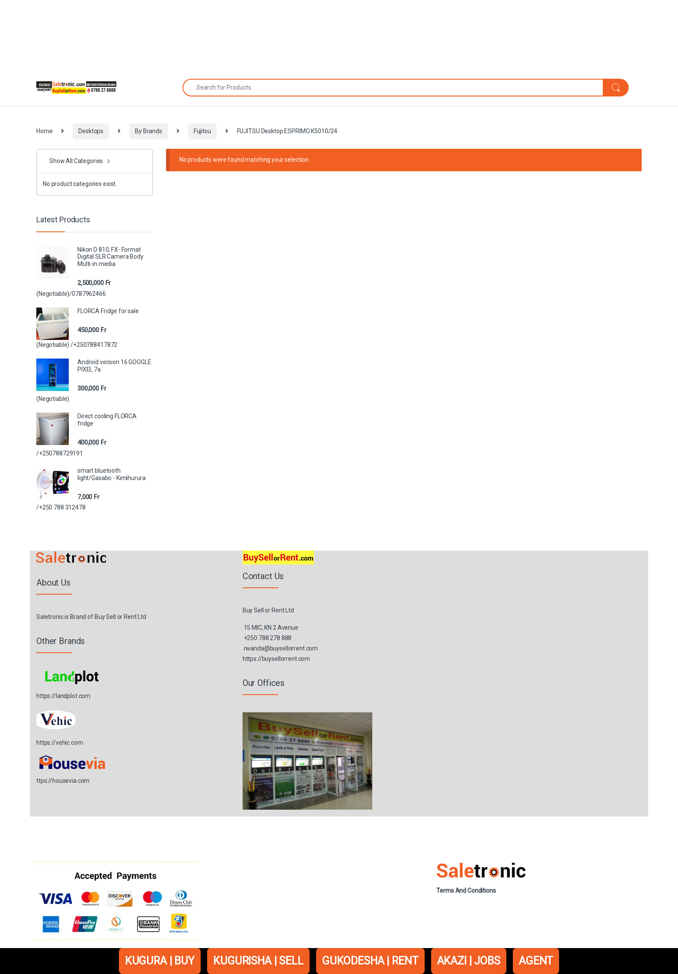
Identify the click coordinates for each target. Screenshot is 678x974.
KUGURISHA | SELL (258, 961)
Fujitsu (202, 131)
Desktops (90, 131)
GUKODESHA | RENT (370, 961)
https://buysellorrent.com (276, 658)
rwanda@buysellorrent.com (281, 648)
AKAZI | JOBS (468, 961)
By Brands (148, 131)
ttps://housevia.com (63, 780)
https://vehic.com (59, 742)
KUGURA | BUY (160, 961)
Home (44, 131)
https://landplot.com (63, 695)
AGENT (536, 961)
